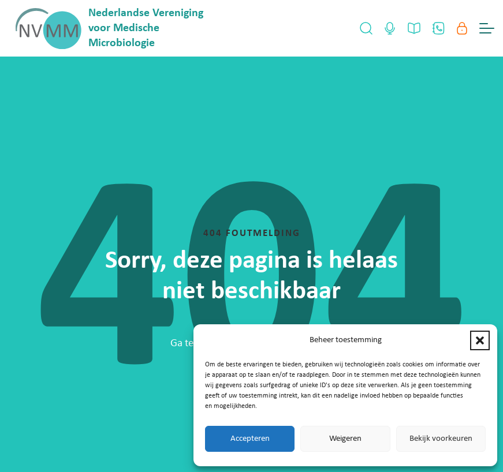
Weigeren (345, 438)
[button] (480, 340)
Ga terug (189, 343)
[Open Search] (366, 28)
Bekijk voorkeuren (440, 438)
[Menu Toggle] (486, 28)
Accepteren (250, 438)
